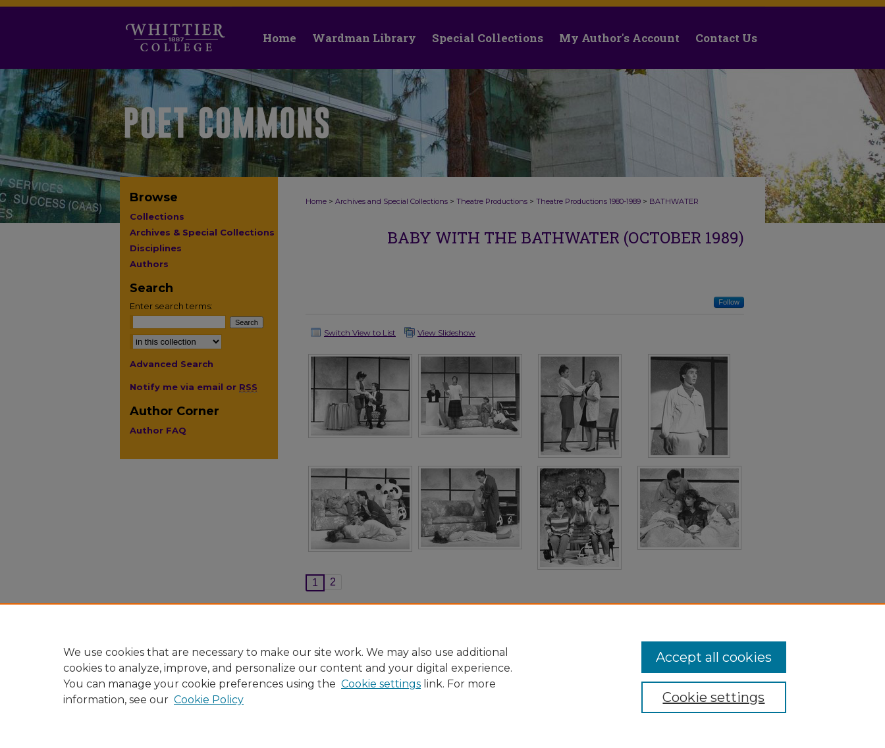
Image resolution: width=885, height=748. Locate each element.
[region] (442, 675)
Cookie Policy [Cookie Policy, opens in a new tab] (209, 699)
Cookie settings (381, 684)
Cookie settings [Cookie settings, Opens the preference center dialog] (713, 697)
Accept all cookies (714, 657)
